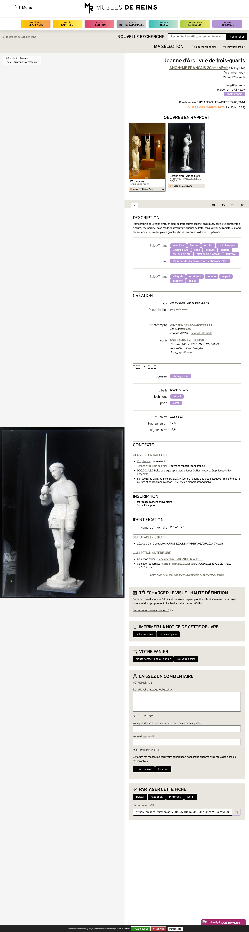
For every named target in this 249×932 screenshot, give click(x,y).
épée (197, 250)
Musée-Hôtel (195, 24)
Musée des (36, 24)
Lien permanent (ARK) (143, 805)
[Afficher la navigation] (17, 7)
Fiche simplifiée (144, 634)
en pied (208, 245)
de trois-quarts (227, 245)
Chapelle (163, 24)
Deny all (159, 928)
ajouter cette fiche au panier (153, 659)
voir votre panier (233, 47)
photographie (234, 94)
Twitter (140, 797)
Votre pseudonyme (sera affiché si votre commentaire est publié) (167, 723)
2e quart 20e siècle (201, 333)
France (188, 329)
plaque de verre (178, 309)
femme (194, 245)
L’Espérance (137, 181)
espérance (195, 276)
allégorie (178, 276)
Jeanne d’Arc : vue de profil (185, 176)
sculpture (178, 245)
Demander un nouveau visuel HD (151, 610)
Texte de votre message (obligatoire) (152, 690)
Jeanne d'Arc (180, 250)
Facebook (157, 797)
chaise (192, 281)
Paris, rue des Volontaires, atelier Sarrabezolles (200, 261)
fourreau (231, 254)
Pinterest (175, 797)
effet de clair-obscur (208, 254)
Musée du (131, 24)
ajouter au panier (204, 47)
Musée (67, 24)
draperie (178, 281)
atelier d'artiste (181, 254)
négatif (177, 396)
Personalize (175, 928)
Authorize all (141, 928)
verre (176, 403)
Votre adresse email (143, 736)
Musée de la (99, 24)
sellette (225, 250)
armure (210, 250)
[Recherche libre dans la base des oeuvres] (197, 36)
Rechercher (237, 37)
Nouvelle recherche (140, 37)
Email (190, 797)
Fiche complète (168, 634)
